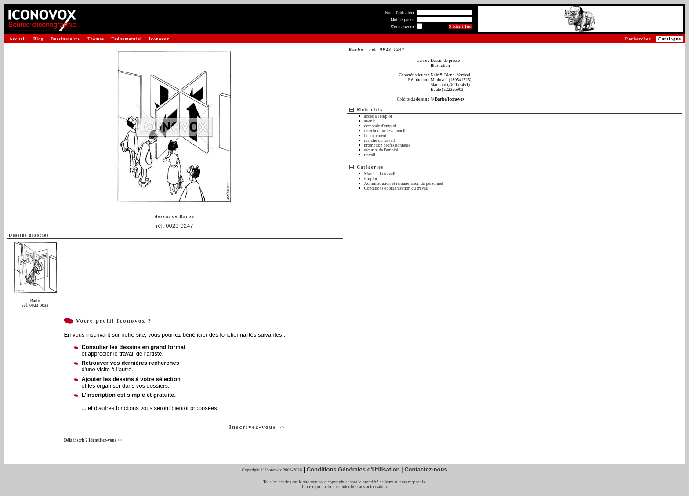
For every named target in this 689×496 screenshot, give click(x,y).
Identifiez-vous (105, 440)
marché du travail (379, 140)
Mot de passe (402, 20)
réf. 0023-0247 (174, 226)
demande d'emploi (380, 125)
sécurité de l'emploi (381, 149)
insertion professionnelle (386, 130)
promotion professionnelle (387, 145)
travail (370, 154)
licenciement (375, 135)
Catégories (370, 167)
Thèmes (95, 38)
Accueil (17, 38)
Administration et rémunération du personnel (403, 183)
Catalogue (669, 38)
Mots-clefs (370, 109)
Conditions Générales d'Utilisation (353, 469)
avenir (369, 121)
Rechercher (638, 38)
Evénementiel (126, 38)
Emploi (370, 178)
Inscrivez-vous (257, 427)
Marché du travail (379, 173)
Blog (38, 38)
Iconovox (159, 38)
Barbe (187, 216)
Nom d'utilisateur (400, 13)
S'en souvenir (402, 27)
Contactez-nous (425, 469)
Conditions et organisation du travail (396, 188)
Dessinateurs (65, 38)
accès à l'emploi (378, 116)
